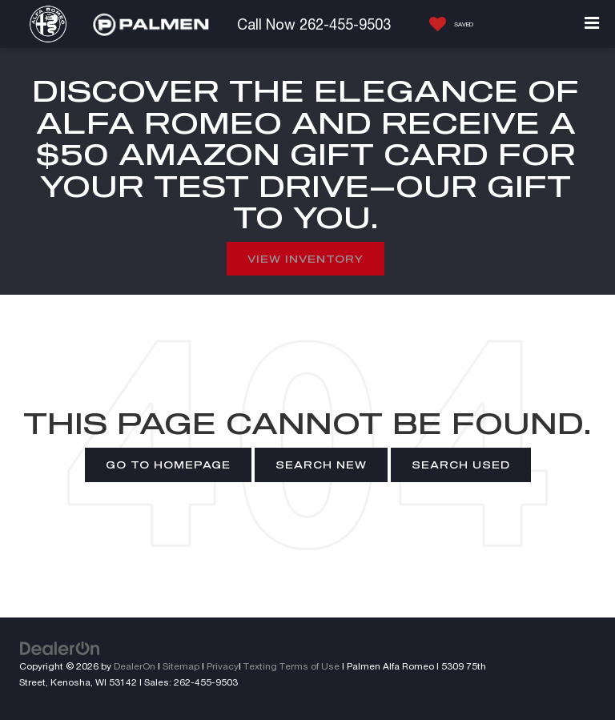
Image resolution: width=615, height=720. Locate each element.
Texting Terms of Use (291, 666)
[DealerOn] (60, 648)
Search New (321, 464)
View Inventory (305, 258)
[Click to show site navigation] (592, 24)
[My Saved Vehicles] (447, 24)
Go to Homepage (168, 464)
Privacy (223, 666)
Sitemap (181, 666)
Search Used (461, 464)
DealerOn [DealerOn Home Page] (134, 666)
